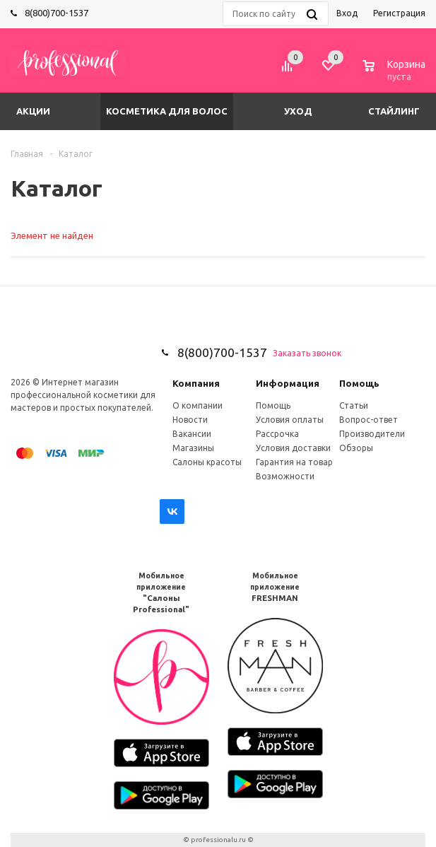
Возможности (285, 476)
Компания (196, 383)
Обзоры (356, 447)
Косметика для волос (167, 111)
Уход (298, 111)
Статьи (353, 405)
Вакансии (191, 433)
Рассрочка (277, 433)
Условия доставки (293, 447)
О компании (197, 405)
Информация (287, 383)
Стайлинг (394, 111)
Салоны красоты (207, 462)
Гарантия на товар (294, 462)
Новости (190, 419)
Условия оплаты (290, 419)
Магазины (193, 447)
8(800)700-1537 (56, 13)
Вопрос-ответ (368, 419)
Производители (372, 433)
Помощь (359, 383)
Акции (33, 111)
